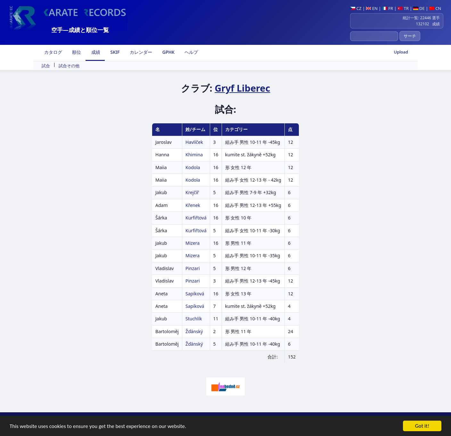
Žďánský (194, 331)
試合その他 (69, 66)
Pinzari (192, 268)
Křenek (192, 205)
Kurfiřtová (196, 218)
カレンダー (140, 52)
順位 (76, 52)
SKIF (114, 52)
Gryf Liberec (242, 88)
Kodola (192, 167)
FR (387, 8)
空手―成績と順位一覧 (80, 30)
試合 (46, 66)
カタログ (52, 52)
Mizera (192, 243)
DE (419, 8)
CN (435, 8)
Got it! (422, 426)
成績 (95, 52)
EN (372, 8)
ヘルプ (191, 52)
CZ (355, 8)
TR (403, 8)
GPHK (168, 52)
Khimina (194, 155)
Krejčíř (192, 192)
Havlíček (194, 142)
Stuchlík (193, 319)
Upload (401, 52)
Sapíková (194, 294)
